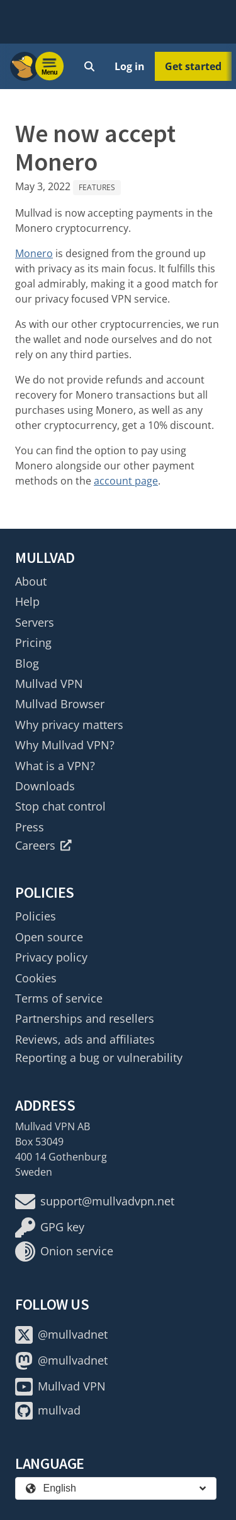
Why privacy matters (69, 724)
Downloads (45, 785)
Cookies (36, 978)
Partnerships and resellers (84, 1018)
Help (27, 601)
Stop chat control (60, 806)
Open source (49, 936)
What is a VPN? (55, 765)
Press (29, 827)
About (31, 581)
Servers (34, 622)
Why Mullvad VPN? (65, 744)
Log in (130, 66)
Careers (43, 845)
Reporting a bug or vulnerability (99, 1057)
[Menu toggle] (49, 66)
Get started (193, 66)
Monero (34, 253)
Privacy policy (51, 957)
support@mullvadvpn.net (94, 1201)
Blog (27, 663)
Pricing (33, 642)
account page (126, 481)
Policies (35, 916)
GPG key (49, 1227)
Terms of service (59, 998)
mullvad (48, 1411)
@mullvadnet (61, 1335)
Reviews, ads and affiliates (85, 1039)
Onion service (64, 1251)
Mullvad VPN (49, 683)
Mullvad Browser (59, 703)
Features (97, 187)
